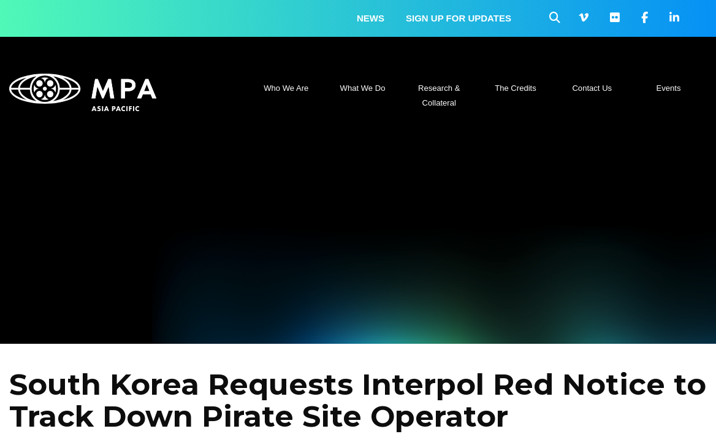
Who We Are (286, 88)
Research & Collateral (439, 95)
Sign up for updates (458, 18)
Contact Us (592, 88)
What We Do (363, 88)
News (370, 18)
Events (669, 88)
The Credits (515, 88)
